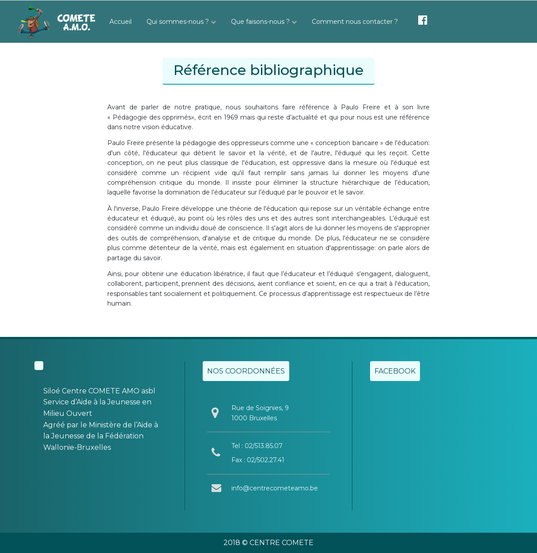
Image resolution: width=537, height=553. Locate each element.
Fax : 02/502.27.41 (257, 460)
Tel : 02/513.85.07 (257, 446)
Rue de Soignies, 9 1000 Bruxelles (260, 413)
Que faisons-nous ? (264, 21)
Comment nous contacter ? (354, 21)
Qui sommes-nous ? (181, 21)
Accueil (120, 21)
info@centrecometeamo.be (274, 488)
